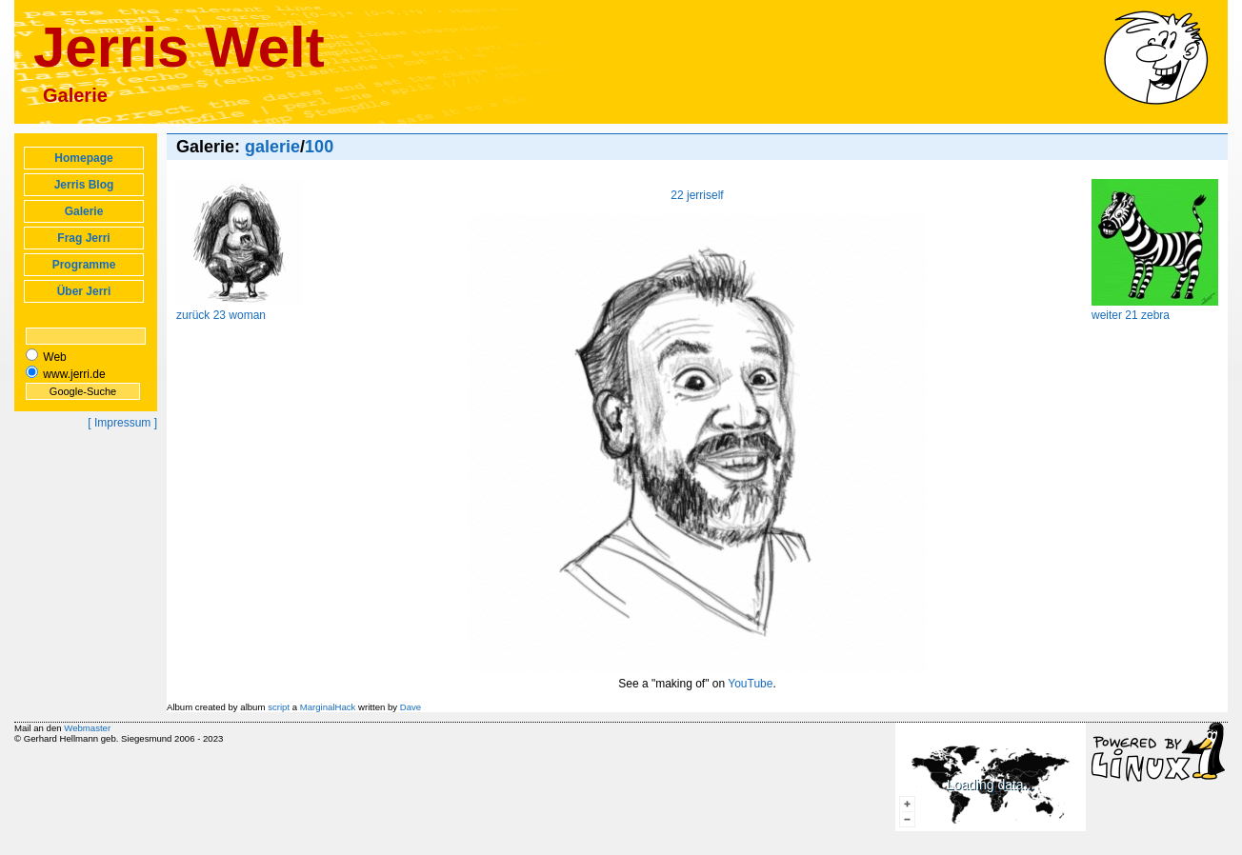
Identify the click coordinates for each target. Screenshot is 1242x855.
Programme (84, 264)
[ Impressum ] (122, 422)
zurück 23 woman (239, 308)
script (279, 707)
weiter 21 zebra (1155, 308)
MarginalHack (328, 707)
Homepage (83, 158)
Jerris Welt (179, 47)
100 (319, 146)
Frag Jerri (83, 238)
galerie (272, 146)
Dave (410, 707)
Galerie (84, 211)
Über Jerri (84, 291)
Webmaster (87, 728)
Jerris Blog (84, 184)
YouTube (750, 683)
